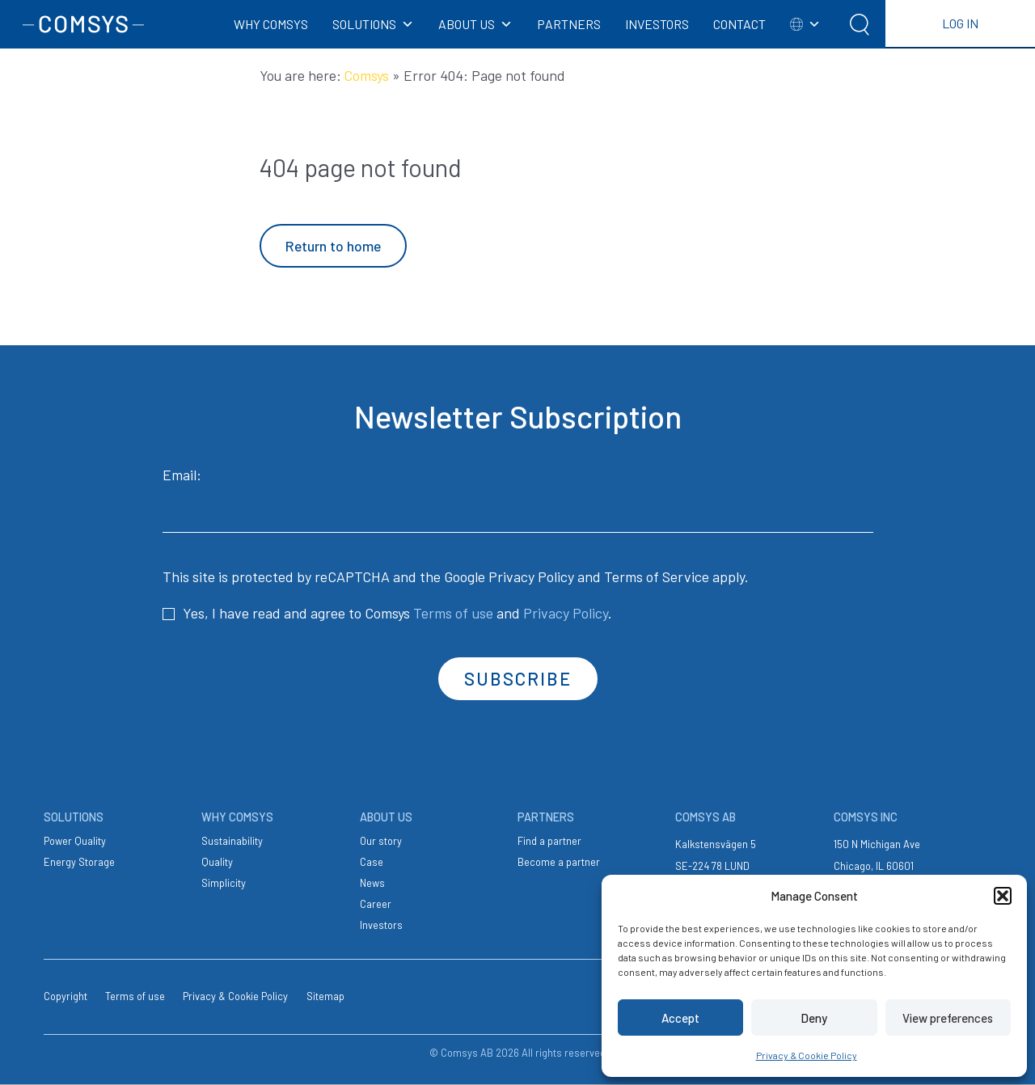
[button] (1003, 896)
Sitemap (325, 996)
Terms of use (453, 613)
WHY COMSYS (271, 24)
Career (375, 903)
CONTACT (739, 24)
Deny (814, 1018)
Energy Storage (79, 861)
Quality (217, 861)
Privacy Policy (531, 576)
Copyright (65, 996)
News (372, 882)
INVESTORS (657, 24)
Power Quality (75, 840)
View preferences (947, 1018)
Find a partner (549, 840)
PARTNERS (569, 24)
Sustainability (232, 840)
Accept (680, 1018)
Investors (381, 924)
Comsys (366, 75)
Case (371, 861)
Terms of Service (656, 576)
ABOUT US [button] (475, 24)
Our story (381, 840)
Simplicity (223, 882)
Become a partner (559, 861)
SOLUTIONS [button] (373, 24)
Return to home (333, 246)
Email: (518, 499)
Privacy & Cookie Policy (806, 1055)
